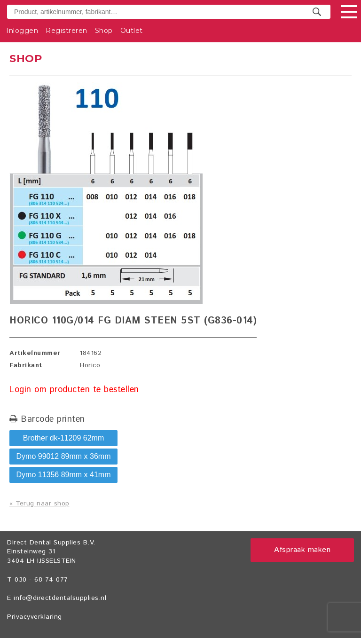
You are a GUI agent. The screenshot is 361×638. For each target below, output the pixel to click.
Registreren (66, 30)
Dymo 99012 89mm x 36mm (63, 456)
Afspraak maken (302, 549)
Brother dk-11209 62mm (63, 438)
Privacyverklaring (34, 617)
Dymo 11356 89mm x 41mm (63, 475)
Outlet (131, 30)
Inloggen (22, 30)
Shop (104, 30)
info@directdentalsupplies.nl (60, 598)
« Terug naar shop (39, 503)
